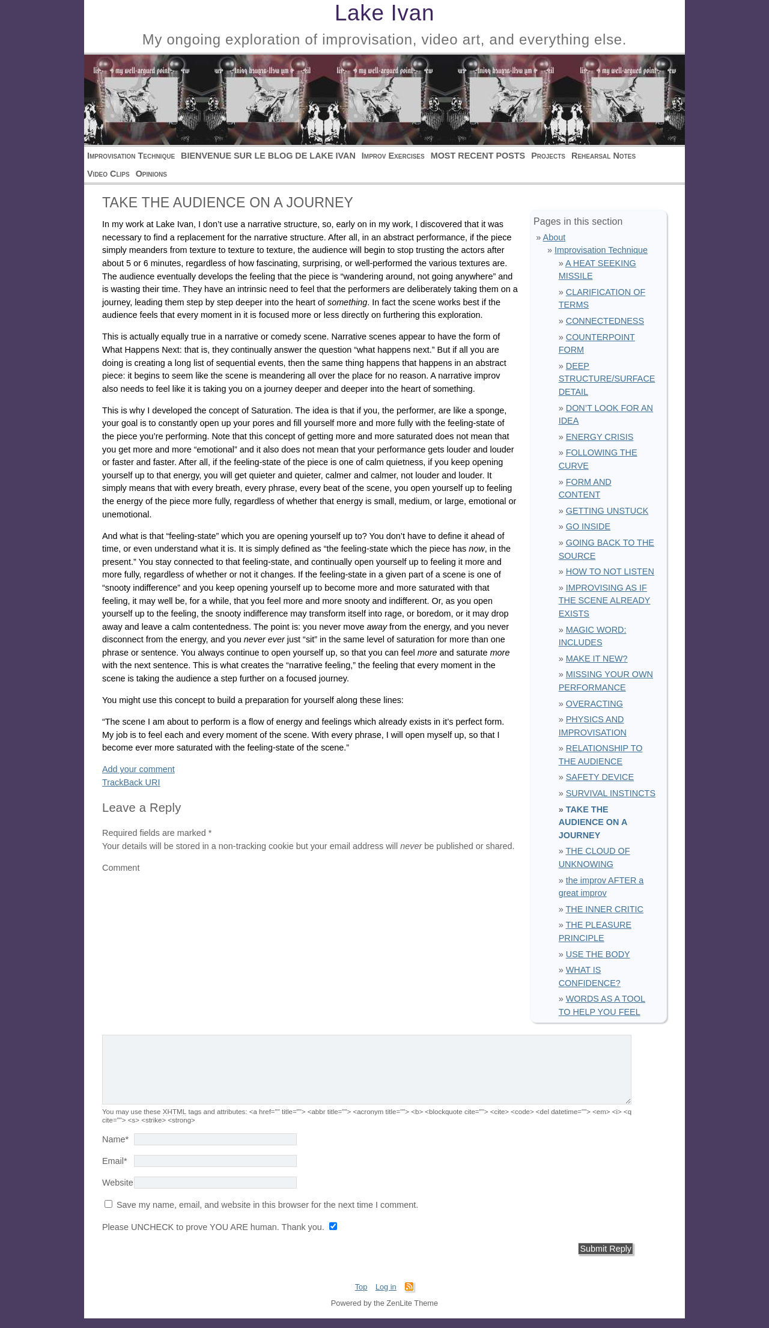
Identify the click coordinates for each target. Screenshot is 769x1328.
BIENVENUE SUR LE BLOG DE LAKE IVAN (268, 155)
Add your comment (138, 769)
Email (114, 1170)
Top (361, 1296)
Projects (548, 155)
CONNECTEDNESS (605, 321)
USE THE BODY (598, 954)
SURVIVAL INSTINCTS (610, 793)
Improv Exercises (393, 155)
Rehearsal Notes (603, 155)
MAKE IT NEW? (597, 658)
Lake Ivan (384, 13)
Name (115, 1149)
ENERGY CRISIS (600, 437)
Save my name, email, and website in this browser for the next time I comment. (267, 1214)
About (554, 237)
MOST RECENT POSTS (478, 155)
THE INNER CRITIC (604, 909)
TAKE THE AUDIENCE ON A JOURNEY (593, 822)
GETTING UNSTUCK (607, 511)
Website (117, 1192)
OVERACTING (594, 703)
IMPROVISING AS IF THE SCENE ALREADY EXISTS (605, 600)
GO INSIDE (588, 526)
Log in (386, 1296)
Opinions (151, 173)
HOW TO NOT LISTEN (610, 571)
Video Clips (108, 173)
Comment (120, 868)
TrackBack (131, 782)
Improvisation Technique (131, 155)
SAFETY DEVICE (600, 777)
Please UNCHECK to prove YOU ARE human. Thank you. (214, 1236)
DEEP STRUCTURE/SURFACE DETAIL (607, 379)
